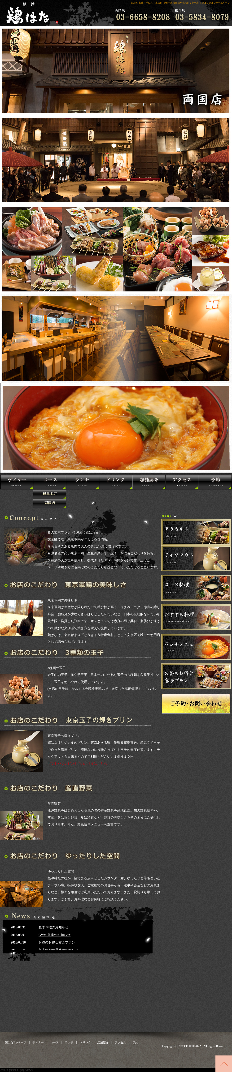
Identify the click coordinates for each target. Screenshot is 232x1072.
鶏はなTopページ (15, 1042)
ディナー (38, 1042)
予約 (135, 1042)
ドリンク (85, 1042)
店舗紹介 (101, 1042)
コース (54, 1042)
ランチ (69, 1042)
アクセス (120, 1042)
